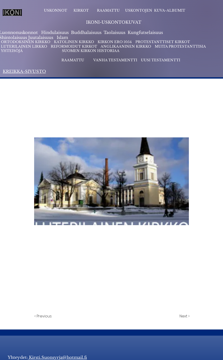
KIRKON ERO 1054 (115, 42)
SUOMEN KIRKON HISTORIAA (90, 51)
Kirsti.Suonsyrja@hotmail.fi (57, 357)
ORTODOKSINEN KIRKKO (26, 42)
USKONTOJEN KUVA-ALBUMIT (155, 10)
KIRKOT (81, 10)
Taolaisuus (114, 32)
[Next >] (184, 316)
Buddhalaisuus (86, 32)
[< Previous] (43, 316)
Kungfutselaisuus (145, 32)
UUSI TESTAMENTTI (160, 60)
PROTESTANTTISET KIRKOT (162, 42)
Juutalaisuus (40, 37)
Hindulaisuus (54, 32)
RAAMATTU (108, 10)
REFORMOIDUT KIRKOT (74, 46)
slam (63, 37)
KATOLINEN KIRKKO (74, 42)
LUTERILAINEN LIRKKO (24, 46)
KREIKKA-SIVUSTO (24, 71)
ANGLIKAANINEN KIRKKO (126, 46)
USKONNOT (55, 10)
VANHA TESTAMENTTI (115, 60)
